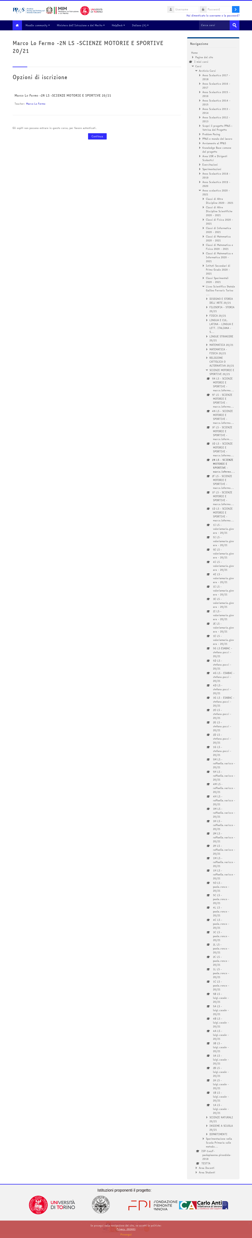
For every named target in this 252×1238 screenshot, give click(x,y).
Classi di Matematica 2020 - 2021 (218, 238)
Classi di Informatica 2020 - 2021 (218, 230)
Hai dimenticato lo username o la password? (212, 15)
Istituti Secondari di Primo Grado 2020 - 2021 (218, 269)
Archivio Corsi (207, 70)
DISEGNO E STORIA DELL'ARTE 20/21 (221, 300)
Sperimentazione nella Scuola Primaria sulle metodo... (219, 1142)
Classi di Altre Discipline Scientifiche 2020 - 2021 (219, 211)
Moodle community (39, 25)
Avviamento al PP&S (214, 143)
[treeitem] (213, 612)
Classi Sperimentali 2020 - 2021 (217, 280)
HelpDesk (119, 25)
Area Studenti (207, 1172)
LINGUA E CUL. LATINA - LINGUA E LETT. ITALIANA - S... (221, 326)
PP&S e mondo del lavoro (217, 138)
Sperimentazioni (211, 169)
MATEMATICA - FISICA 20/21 (218, 351)
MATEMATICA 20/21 (221, 345)
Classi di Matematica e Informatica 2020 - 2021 (219, 257)
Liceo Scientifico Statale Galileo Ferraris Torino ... (220, 290)
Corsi (198, 66)
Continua (97, 136)
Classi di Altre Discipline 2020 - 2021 (219, 201)
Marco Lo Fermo (35, 104)
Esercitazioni (210, 164)
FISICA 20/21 (217, 315)
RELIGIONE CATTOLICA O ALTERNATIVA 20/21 (221, 361)
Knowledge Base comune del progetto (216, 149)
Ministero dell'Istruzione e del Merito (82, 25)
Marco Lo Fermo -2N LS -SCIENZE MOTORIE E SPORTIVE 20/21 (63, 95)
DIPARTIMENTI (218, 1134)
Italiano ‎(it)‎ (141, 25)
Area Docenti (206, 1168)
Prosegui (126, 1234)
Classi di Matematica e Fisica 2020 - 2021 (219, 247)
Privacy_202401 (126, 1229)
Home (194, 52)
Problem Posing (211, 134)
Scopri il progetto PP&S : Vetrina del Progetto (217, 127)
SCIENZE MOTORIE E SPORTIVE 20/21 (221, 372)
